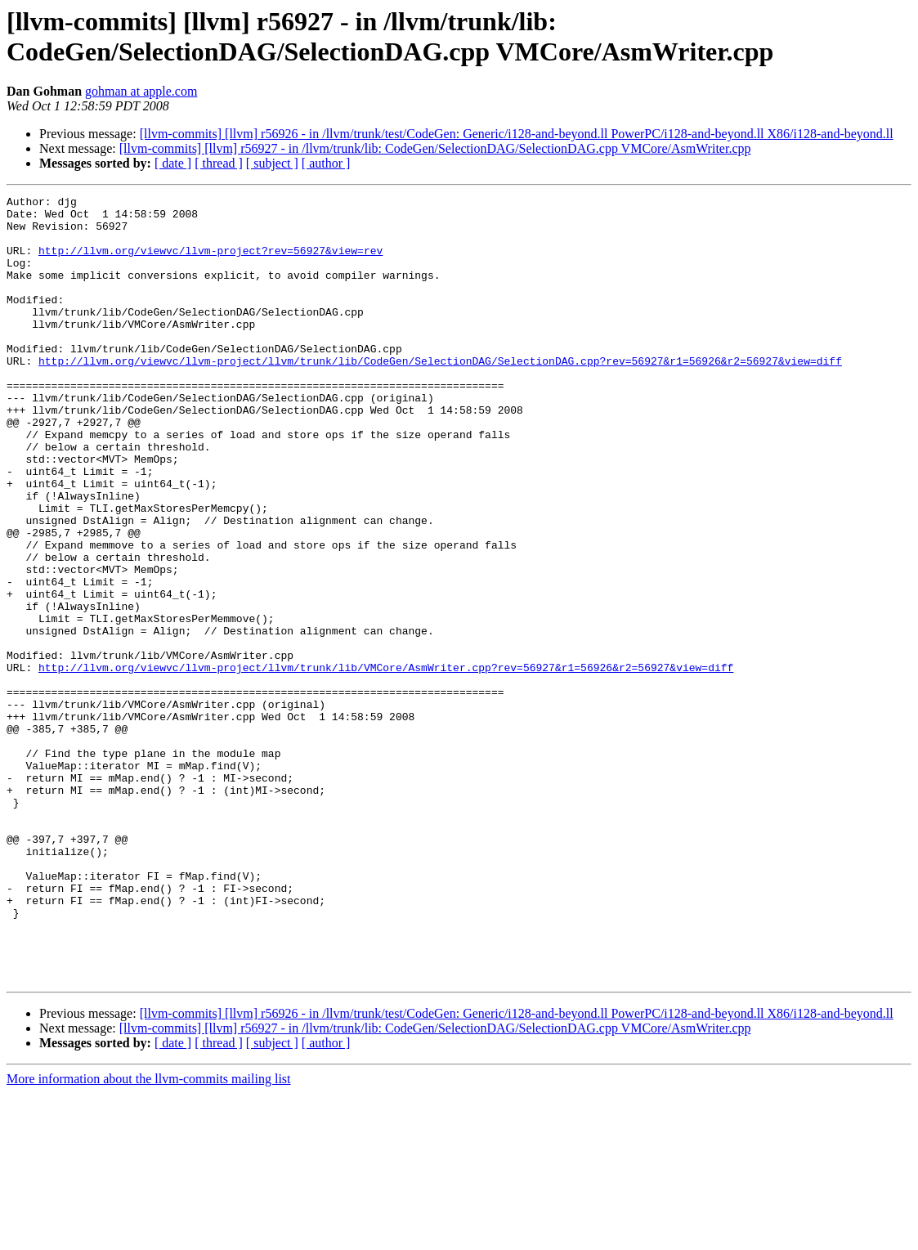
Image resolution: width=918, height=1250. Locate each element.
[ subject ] (272, 163)
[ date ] (172, 163)
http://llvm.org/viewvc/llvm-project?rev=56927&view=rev (210, 262)
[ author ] (326, 163)
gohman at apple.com (141, 91)
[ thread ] (219, 163)
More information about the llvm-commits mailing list (149, 1236)
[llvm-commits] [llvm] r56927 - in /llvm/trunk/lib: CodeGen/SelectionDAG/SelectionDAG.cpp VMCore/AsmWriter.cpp (435, 148)
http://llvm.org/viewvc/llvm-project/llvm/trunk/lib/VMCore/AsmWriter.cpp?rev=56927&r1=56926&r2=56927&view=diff (385, 762)
